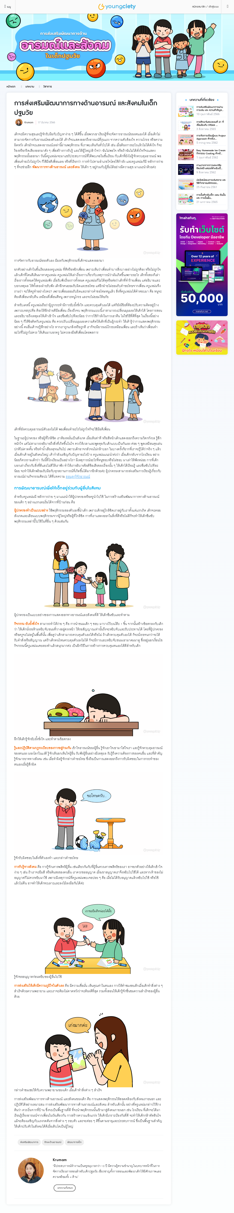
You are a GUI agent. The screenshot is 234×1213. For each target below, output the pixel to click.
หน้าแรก (11, 86)
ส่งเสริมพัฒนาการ (29, 1142)
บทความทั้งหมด (65, 1188)
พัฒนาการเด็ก (74, 1142)
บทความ (29, 86)
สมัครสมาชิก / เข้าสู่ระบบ (205, 7)
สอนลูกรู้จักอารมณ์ (78, 476)
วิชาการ (47, 86)
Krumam (29, 122)
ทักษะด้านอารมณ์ (52, 1142)
